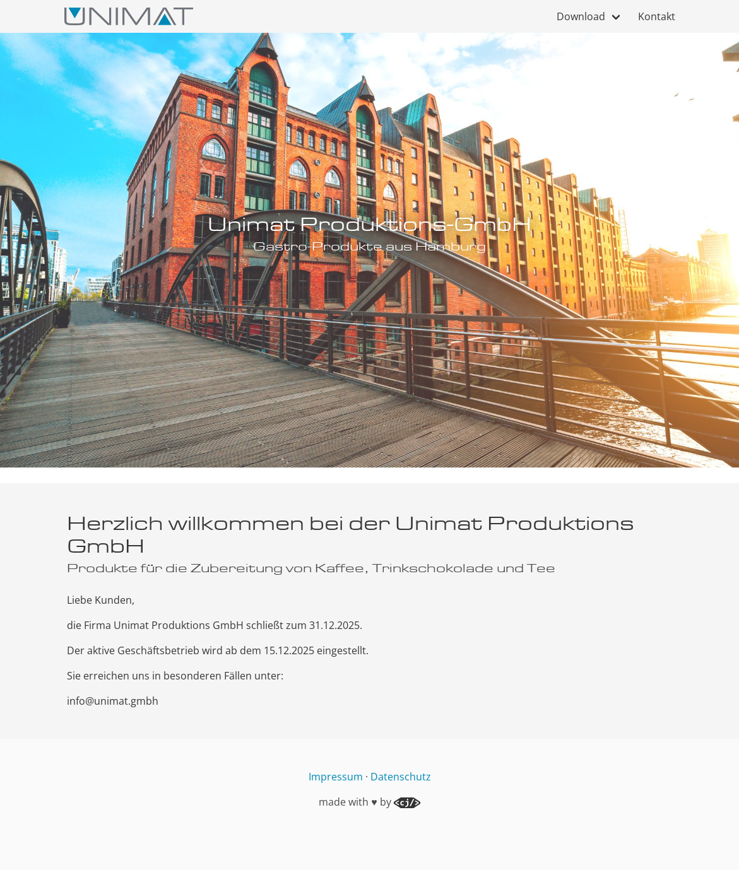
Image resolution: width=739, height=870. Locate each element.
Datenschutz (400, 777)
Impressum (336, 777)
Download (581, 16)
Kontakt (656, 16)
